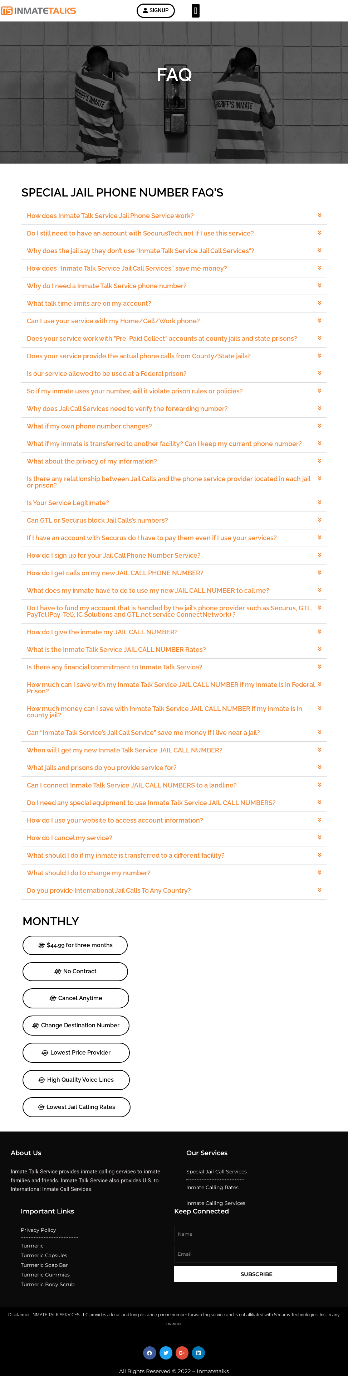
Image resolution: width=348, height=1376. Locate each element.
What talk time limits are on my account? (94, 319)
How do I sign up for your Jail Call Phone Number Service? (117, 557)
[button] (196, 12)
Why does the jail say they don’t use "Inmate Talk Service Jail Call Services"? (142, 269)
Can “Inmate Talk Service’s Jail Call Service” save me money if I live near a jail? (145, 724)
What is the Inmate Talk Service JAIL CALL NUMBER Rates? (119, 645)
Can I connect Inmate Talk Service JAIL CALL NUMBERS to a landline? (134, 773)
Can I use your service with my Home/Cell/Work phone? (116, 336)
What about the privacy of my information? (96, 468)
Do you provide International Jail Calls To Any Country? (112, 873)
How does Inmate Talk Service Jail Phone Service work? (114, 237)
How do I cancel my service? (75, 823)
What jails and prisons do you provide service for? (106, 757)
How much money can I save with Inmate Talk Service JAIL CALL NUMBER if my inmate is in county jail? (165, 704)
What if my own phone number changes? (94, 435)
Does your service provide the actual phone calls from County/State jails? (140, 369)
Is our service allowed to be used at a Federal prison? (110, 385)
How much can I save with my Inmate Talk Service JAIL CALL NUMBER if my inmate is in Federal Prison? (171, 682)
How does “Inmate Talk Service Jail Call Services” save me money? (129, 286)
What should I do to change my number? (93, 856)
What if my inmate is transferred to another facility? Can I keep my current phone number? (165, 451)
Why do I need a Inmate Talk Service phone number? (110, 303)
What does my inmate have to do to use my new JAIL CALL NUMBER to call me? (149, 590)
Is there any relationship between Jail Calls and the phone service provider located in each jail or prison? (168, 488)
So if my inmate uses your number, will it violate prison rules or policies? (137, 402)
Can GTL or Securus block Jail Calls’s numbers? (101, 524)
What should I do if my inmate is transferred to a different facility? (128, 839)
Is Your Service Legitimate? (74, 507)
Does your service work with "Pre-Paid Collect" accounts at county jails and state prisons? (162, 352)
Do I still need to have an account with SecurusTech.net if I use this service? (142, 253)
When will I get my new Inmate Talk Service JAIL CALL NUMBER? (127, 740)
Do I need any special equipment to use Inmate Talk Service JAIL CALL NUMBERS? (152, 790)
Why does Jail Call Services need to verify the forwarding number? (130, 418)
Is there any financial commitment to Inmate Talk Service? (118, 662)
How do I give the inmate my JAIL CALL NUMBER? (106, 629)
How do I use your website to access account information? (118, 806)
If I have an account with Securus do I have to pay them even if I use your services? (153, 540)
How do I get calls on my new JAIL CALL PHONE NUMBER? (118, 573)
